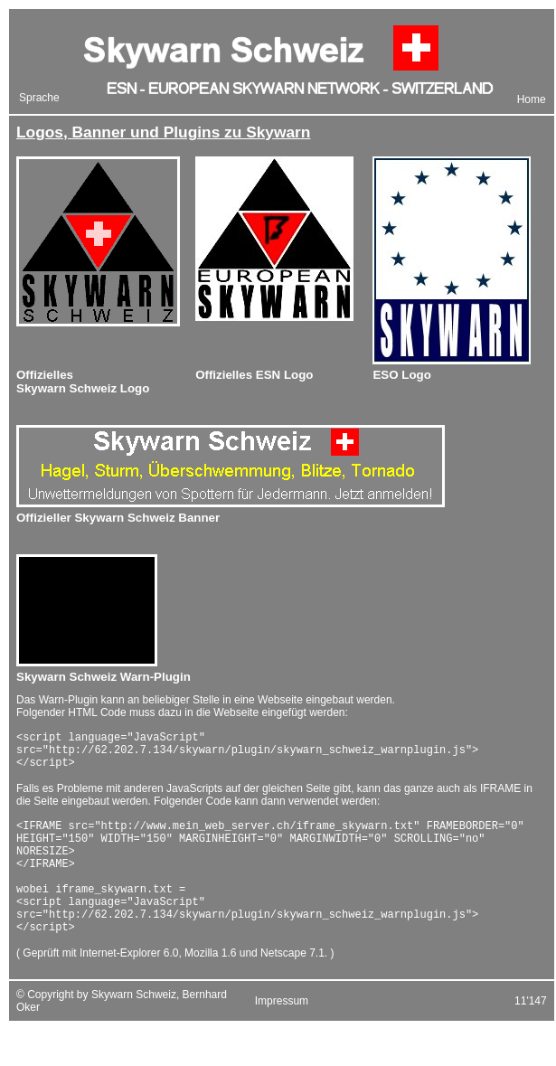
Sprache (39, 97)
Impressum (281, 1033)
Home (531, 99)
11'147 (530, 1033)
